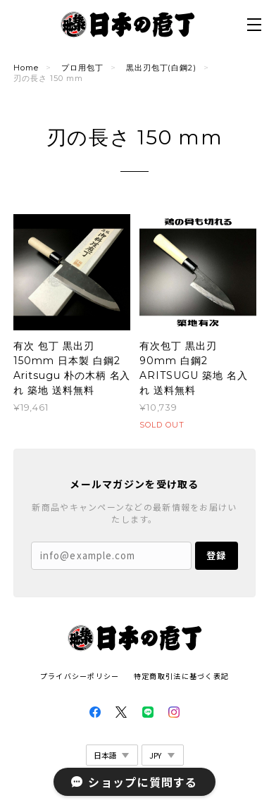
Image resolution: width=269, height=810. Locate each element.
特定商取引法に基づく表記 (181, 676)
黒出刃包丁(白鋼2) (161, 68)
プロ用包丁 (82, 68)
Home (26, 68)
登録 (216, 555)
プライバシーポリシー (80, 676)
